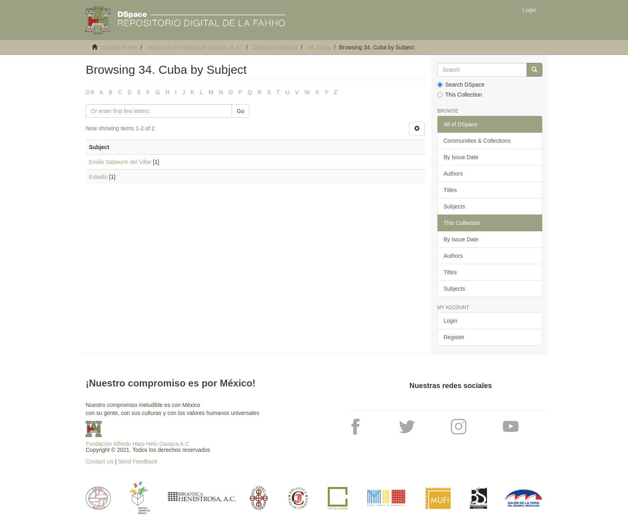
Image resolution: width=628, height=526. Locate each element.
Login (450, 321)
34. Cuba (319, 47)
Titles (450, 190)
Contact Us (99, 461)
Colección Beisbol (275, 47)
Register (454, 337)
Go (240, 111)
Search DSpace (461, 84)
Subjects (454, 206)
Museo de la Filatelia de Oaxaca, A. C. (194, 47)
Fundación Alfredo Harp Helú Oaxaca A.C (137, 444)
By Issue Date (461, 157)
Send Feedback (137, 461)
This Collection (459, 94)
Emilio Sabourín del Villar (120, 162)
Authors (453, 173)
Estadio (98, 177)
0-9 (90, 92)
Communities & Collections (477, 141)
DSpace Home (119, 47)
